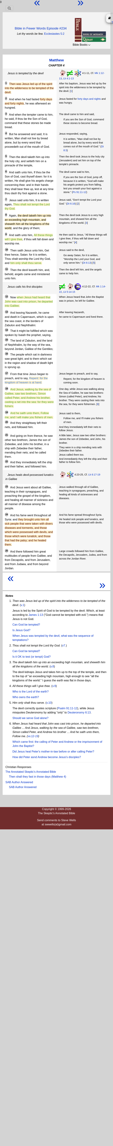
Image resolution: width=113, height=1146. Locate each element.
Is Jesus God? (21, 630)
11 (6, 269)
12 (6, 296)
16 (6, 354)
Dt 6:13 (87, 262)
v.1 (22, 605)
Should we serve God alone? (30, 718)
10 (6, 249)
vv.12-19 (33, 736)
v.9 (54, 685)
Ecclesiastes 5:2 (54, 33)
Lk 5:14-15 (69, 291)
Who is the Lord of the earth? (30, 691)
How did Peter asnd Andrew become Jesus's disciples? (46, 757)
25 (6, 551)
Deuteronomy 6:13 (79, 712)
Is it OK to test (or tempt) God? (31, 656)
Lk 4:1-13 (68, 78)
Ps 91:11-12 (79, 192)
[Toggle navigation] (9, 8)
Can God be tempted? (26, 624)
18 (6, 388)
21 (6, 435)
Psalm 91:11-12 (67, 708)
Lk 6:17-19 (94, 474)
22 (6, 461)
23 (6, 486)
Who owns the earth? (25, 697)
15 (6, 340)
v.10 (49, 702)
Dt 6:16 (71, 203)
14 (6, 330)
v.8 (52, 666)
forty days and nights (89, 98)
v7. (64, 645)
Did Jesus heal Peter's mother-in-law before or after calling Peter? (53, 751)
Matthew (56, 60)
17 (6, 373)
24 (6, 514)
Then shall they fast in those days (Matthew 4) (37, 776)
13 (6, 312)
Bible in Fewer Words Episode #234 (41, 28)
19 (6, 412)
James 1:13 (36, 614)
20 (6, 422)
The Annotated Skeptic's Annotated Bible (30, 771)
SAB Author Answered (19, 782)
